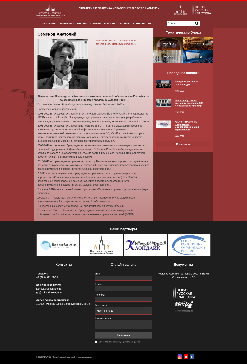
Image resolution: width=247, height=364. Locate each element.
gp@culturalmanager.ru (49, 292)
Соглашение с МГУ (183, 277)
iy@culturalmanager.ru (48, 288)
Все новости (183, 144)
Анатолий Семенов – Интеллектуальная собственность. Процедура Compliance (116, 42)
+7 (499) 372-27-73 (47, 277)
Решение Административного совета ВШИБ (183, 273)
